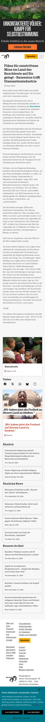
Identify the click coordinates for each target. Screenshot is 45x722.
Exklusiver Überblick (22, 47)
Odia (21, 667)
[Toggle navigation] (41, 56)
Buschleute (35, 106)
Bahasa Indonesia (26, 670)
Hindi (21, 664)
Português (23, 661)
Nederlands (23, 659)
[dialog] (22, 704)
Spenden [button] (31, 56)
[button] (22, 718)
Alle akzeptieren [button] (12, 712)
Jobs (8, 626)
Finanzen (10, 629)
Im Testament (24, 632)
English (22, 647)
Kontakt (9, 640)
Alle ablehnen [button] (34, 712)
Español (22, 650)
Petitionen (10, 658)
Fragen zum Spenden (28, 635)
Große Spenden (25, 629)
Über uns (10, 623)
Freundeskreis (25, 624)
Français (22, 653)
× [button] (42, 689)
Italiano (22, 656)
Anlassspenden (25, 626)
